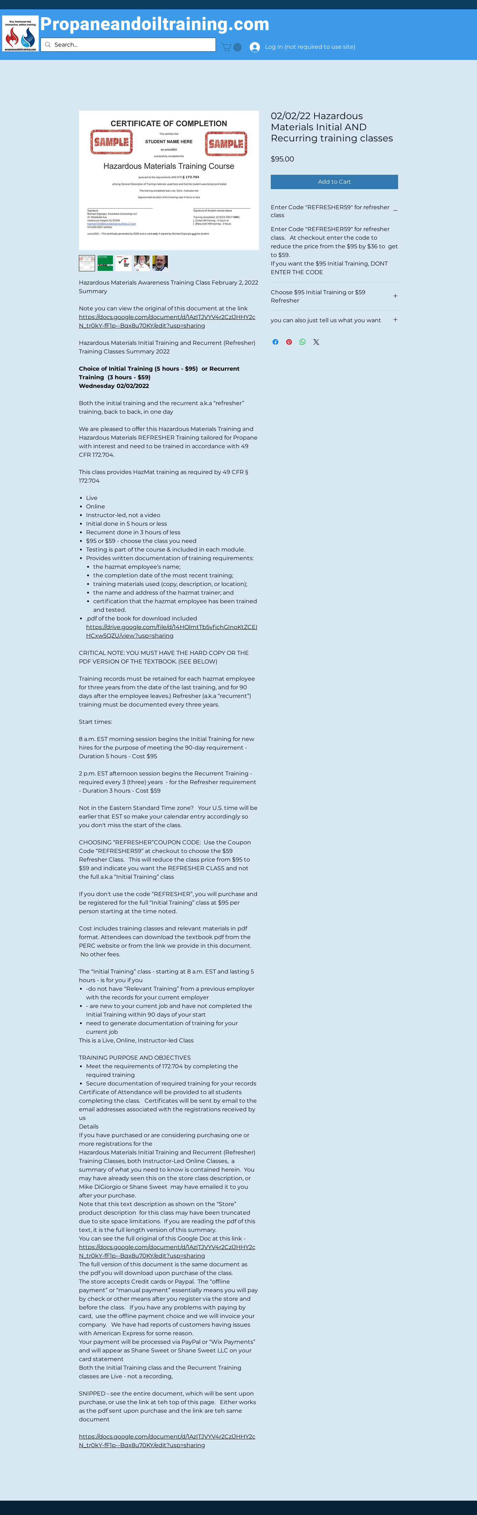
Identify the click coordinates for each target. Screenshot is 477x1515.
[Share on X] (316, 342)
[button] (231, 47)
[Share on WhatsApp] (302, 342)
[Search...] (127, 45)
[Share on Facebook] (275, 342)
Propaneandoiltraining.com (155, 24)
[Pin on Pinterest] (289, 342)
